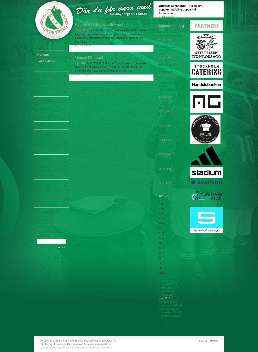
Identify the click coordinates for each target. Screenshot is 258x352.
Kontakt (43, 84)
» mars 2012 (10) (168, 284)
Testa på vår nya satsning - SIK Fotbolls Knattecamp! (171, 70)
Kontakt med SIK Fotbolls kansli (99, 24)
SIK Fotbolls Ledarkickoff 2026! (171, 137)
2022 (161, 223)
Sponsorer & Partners (46, 185)
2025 (161, 208)
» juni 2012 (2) (166, 294)
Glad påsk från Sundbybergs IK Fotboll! (171, 52)
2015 (161, 258)
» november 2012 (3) (170, 312)
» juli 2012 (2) (166, 298)
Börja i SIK (45, 100)
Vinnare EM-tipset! (89, 57)
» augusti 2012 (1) (168, 301)
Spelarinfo (45, 158)
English (43, 220)
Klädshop (44, 108)
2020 (161, 233)
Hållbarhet (45, 125)
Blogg (41, 203)
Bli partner (45, 211)
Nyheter (43, 54)
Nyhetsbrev (46, 66)
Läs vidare (84, 45)
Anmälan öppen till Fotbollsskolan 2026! (171, 122)
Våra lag (43, 92)
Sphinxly (74, 347)
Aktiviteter (45, 133)
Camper (43, 142)
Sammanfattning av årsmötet (171, 108)
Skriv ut (203, 340)
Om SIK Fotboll (48, 75)
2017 (161, 248)
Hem (40, 46)
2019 (161, 238)
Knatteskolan (47, 117)
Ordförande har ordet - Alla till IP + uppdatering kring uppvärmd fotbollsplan (183, 11)
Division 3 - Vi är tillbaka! (171, 151)
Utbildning (45, 175)
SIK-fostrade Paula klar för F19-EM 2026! (171, 36)
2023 (161, 218)
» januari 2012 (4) (168, 277)
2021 (161, 228)
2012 (161, 272)
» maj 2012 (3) (166, 291)
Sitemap (214, 340)
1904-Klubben (47, 195)
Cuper (41, 150)
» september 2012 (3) (170, 305)
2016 (161, 253)
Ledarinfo (44, 167)
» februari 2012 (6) (169, 280)
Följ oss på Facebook (50, 257)
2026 (161, 203)
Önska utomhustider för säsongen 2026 (171, 180)
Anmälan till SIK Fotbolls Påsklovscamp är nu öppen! (171, 90)
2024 (161, 213)
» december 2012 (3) (170, 315)
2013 (161, 268)
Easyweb (106, 347)
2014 (161, 263)
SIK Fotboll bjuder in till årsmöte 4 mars (171, 165)
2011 (161, 321)
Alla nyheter (47, 61)
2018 (161, 243)
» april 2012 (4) (167, 287)
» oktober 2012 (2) (169, 308)
